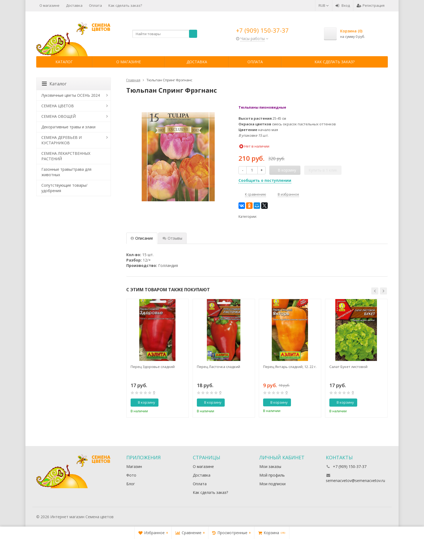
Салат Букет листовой (348, 366)
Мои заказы (270, 466)
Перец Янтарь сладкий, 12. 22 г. (289, 366)
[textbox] (164, 34)
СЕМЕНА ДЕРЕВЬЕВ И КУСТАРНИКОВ (61, 140)
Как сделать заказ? (125, 5)
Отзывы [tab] (172, 238)
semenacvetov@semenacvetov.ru (355, 480)
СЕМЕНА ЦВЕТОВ (57, 105)
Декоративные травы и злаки (68, 126)
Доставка (74, 5)
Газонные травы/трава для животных (66, 172)
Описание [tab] (142, 238)
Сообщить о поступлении (265, 180)
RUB (324, 5)
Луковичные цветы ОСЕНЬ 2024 (70, 95)
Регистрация (371, 5)
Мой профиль (272, 475)
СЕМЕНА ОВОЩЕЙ (58, 116)
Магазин (134, 466)
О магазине (49, 5)
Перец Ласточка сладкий (218, 366)
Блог (130, 483)
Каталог (64, 61)
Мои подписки (272, 483)
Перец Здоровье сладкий (153, 366)
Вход (343, 5)
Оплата (95, 5)
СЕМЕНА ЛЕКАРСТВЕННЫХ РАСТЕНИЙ (65, 156)
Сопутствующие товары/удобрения (64, 188)
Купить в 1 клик (323, 170)
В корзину (143, 402)
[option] (157, 358)
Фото (131, 475)
